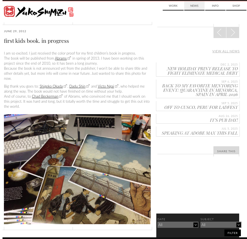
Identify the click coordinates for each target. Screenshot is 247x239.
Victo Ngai (106, 86)
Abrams (61, 58)
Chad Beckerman (45, 96)
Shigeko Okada (51, 86)
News (194, 5)
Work (173, 5)
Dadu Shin (77, 86)
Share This (226, 151)
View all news (226, 51)
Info (215, 5)
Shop (236, 5)
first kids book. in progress (36, 41)
